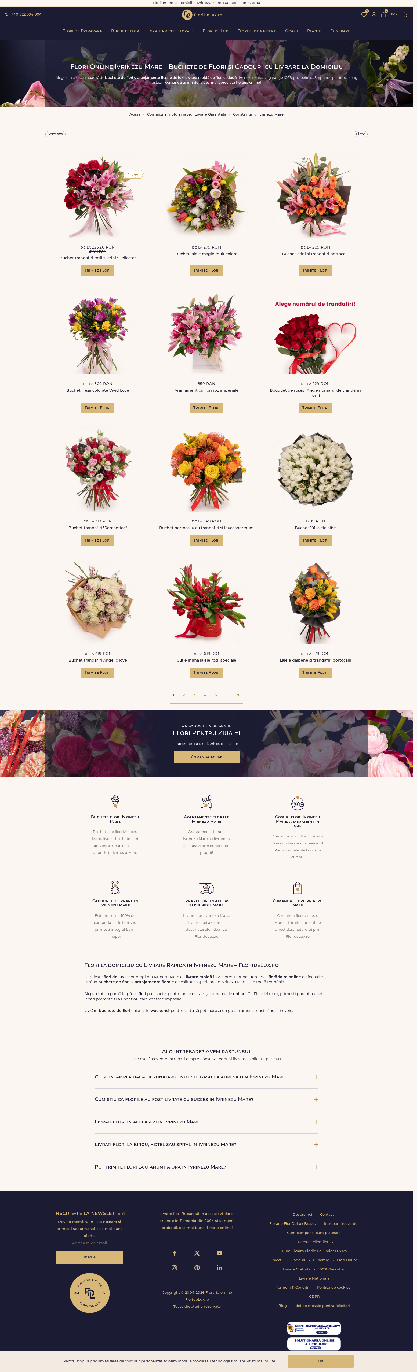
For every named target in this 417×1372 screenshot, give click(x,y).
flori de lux (202, 14)
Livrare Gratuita (297, 1269)
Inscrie (90, 1257)
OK (321, 1361)
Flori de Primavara (82, 31)
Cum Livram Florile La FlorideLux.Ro (314, 1251)
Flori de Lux (215, 31)
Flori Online (347, 1260)
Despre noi (303, 1215)
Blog (283, 1306)
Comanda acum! (206, 757)
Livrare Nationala (314, 1278)
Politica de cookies (334, 1287)
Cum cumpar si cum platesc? (314, 1233)
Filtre (360, 134)
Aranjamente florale (172, 31)
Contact (327, 1215)
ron (394, 14)
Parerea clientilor (313, 1242)
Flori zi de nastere (256, 31)
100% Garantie (331, 1269)
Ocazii (291, 31)
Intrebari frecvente (341, 1224)
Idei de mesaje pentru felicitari (322, 1306)
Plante (314, 31)
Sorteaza (55, 134)
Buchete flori (125, 31)
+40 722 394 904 (26, 14)
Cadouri (298, 1260)
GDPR (314, 1297)
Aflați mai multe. (261, 1361)
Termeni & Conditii (293, 1287)
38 (238, 695)
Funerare (340, 31)
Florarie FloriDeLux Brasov (293, 1224)
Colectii (277, 1260)
